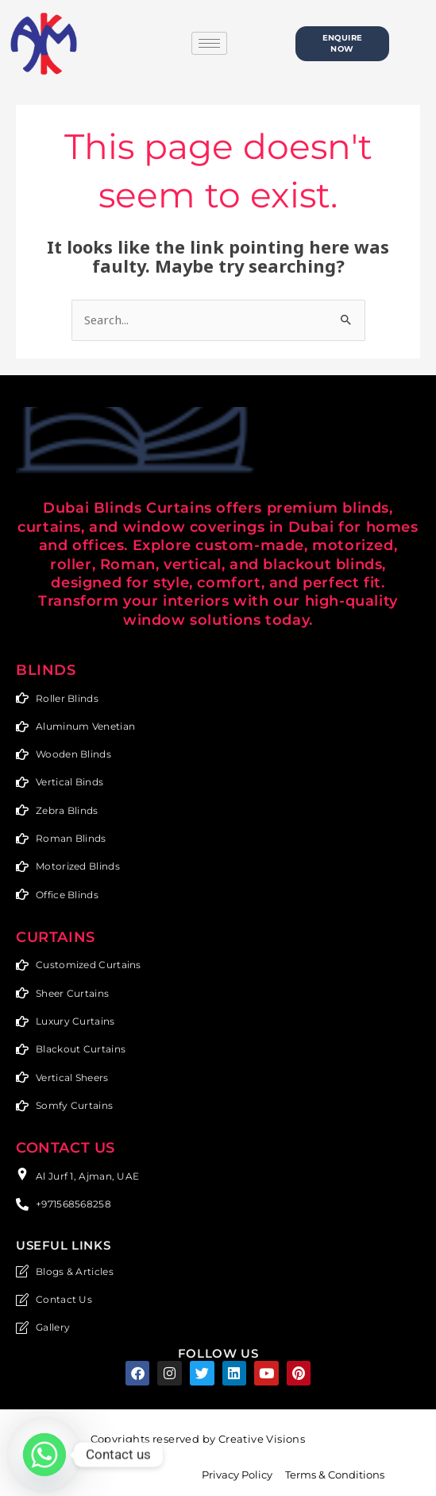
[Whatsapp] (44, 1454)
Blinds (46, 670)
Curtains (55, 933)
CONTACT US (65, 1142)
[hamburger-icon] (209, 43)
